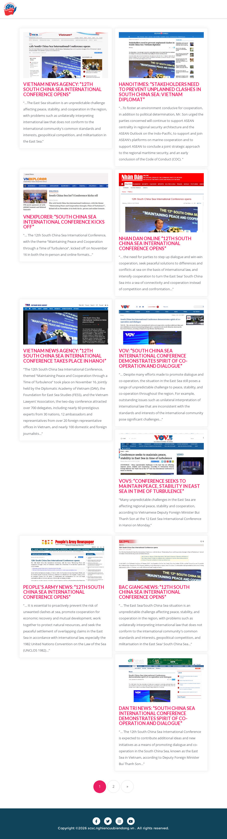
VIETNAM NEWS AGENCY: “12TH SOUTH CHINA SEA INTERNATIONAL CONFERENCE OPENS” (62, 89)
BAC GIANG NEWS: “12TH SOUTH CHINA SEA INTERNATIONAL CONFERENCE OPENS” (154, 592)
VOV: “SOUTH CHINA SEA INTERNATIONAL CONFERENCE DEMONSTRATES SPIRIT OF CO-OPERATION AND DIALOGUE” (153, 358)
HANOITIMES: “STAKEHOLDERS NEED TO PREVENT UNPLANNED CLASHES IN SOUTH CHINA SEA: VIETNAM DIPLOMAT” (160, 91)
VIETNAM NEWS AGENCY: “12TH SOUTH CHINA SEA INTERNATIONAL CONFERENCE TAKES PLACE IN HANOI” (64, 356)
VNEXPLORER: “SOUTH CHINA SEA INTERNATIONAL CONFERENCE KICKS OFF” (64, 222)
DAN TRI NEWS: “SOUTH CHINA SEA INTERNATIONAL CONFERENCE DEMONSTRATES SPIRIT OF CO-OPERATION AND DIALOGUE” (157, 715)
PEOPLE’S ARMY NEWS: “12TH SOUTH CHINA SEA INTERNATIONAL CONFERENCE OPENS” (63, 592)
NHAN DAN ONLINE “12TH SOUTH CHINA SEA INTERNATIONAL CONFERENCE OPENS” (155, 243)
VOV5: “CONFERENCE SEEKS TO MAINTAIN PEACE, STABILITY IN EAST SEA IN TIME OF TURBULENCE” (159, 486)
